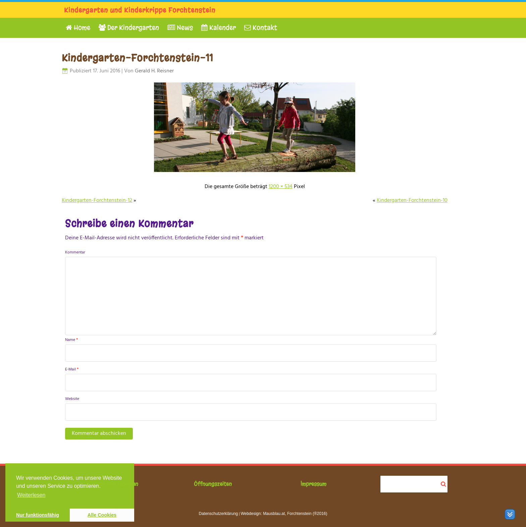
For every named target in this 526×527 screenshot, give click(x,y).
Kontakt (260, 27)
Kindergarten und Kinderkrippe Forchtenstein (139, 10)
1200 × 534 (281, 186)
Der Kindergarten (129, 27)
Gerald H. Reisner (154, 71)
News (180, 27)
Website (72, 399)
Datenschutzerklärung (218, 513)
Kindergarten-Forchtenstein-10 (412, 200)
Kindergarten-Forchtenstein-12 (97, 200)
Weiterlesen (31, 495)
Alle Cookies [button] (102, 515)
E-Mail (71, 369)
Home (78, 27)
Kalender (218, 27)
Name (71, 340)
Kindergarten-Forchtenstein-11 (137, 58)
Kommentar (75, 252)
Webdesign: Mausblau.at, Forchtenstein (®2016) (284, 513)
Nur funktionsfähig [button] (37, 515)
